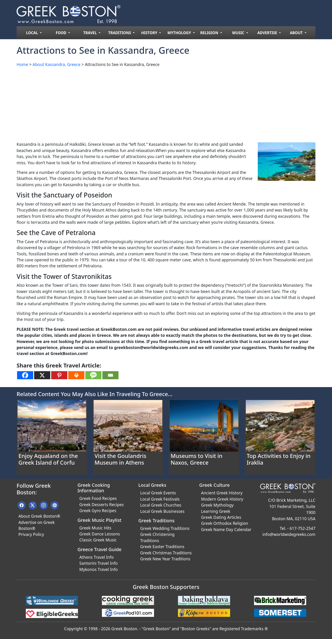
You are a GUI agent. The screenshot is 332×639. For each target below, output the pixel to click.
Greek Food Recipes (98, 498)
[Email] (110, 375)
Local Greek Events (158, 493)
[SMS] (93, 375)
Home (22, 64)
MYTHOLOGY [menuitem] (179, 32)
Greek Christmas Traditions (166, 552)
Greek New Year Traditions (165, 558)
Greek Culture (214, 485)
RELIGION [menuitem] (209, 32)
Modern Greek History (222, 499)
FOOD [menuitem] (61, 32)
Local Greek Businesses (162, 511)
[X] (42, 375)
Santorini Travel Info (98, 563)
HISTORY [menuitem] (149, 32)
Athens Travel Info (96, 557)
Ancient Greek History (222, 493)
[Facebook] (25, 375)
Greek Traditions (156, 520)
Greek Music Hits (95, 528)
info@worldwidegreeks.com (288, 534)
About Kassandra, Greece (56, 64)
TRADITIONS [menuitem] (120, 32)
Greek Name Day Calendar (226, 529)
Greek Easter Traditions (162, 546)
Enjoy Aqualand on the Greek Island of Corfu (48, 459)
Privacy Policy (31, 534)
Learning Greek (215, 511)
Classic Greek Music (98, 540)
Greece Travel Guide (99, 549)
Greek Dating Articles (221, 517)
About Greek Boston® (39, 516)
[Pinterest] (59, 375)
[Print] (76, 375)
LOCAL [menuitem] (32, 32)
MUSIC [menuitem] (238, 32)
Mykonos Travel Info (98, 569)
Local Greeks (152, 485)
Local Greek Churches (160, 505)
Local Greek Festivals (160, 499)
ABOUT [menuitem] (297, 32)
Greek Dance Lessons (99, 534)
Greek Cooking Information (93, 488)
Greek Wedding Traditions (165, 528)
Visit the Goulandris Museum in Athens (120, 459)
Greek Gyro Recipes (97, 510)
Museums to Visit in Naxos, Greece (196, 459)
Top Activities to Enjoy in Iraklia (279, 459)
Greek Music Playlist (99, 520)
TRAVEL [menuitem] (90, 32)
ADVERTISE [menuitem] (267, 32)
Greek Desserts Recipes (101, 504)
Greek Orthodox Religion (224, 523)
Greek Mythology (217, 505)
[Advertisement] (155, 103)
